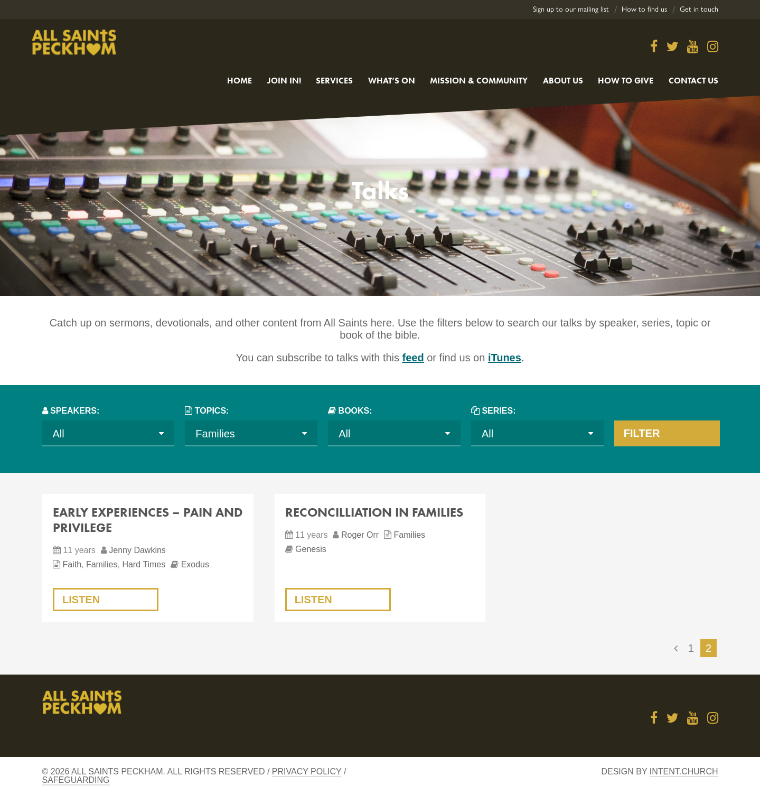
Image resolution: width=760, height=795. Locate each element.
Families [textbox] (214, 433)
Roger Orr (360, 534)
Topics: (212, 410)
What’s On (391, 81)
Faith (71, 564)
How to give (625, 81)
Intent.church (684, 771)
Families (102, 564)
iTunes (504, 357)
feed (413, 357)
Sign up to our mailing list (571, 9)
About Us (563, 81)
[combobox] (108, 433)
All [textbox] (58, 433)
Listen (81, 599)
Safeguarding (76, 779)
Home (239, 81)
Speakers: (74, 410)
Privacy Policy (307, 771)
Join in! (284, 81)
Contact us (693, 81)
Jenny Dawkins (137, 550)
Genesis (310, 549)
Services (334, 81)
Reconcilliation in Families (374, 512)
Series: (498, 410)
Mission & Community (479, 81)
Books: (355, 410)
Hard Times (143, 564)
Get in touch (699, 9)
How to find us (644, 9)
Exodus (195, 564)
